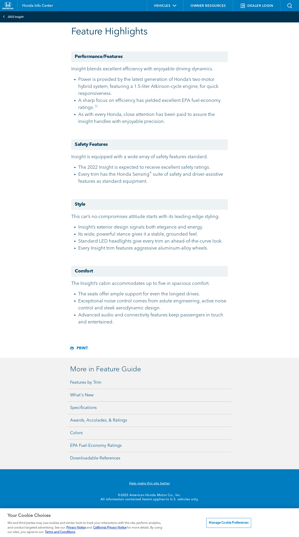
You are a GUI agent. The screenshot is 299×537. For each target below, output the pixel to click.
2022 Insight (13, 16)
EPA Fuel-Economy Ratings (96, 446)
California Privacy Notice (109, 527)
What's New (81, 395)
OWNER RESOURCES (208, 5)
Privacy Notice (76, 527)
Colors (76, 433)
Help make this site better (149, 483)
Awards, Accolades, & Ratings (98, 420)
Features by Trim (85, 382)
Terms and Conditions (60, 532)
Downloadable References (95, 458)
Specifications (83, 408)
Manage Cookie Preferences (228, 522)
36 (96, 106)
